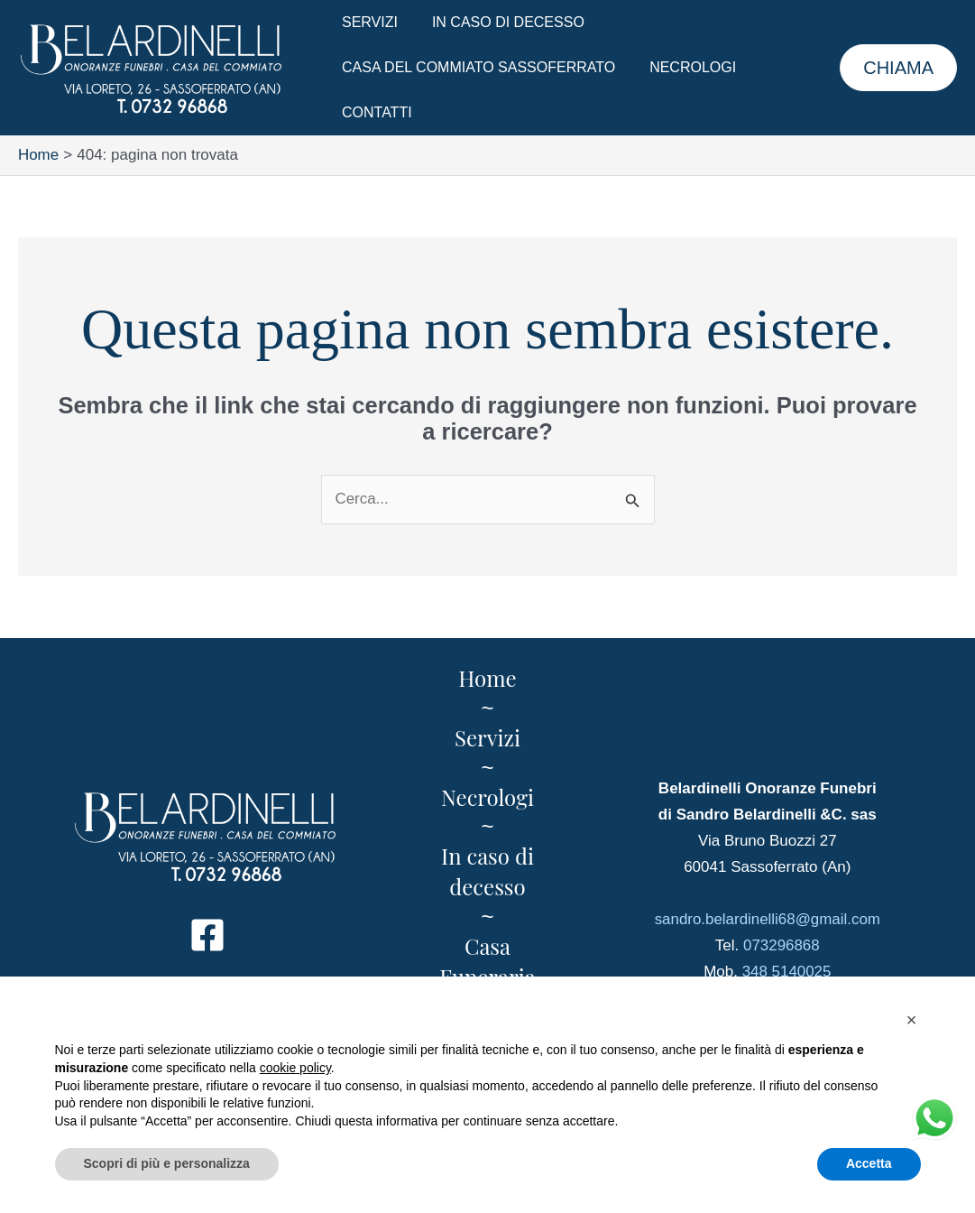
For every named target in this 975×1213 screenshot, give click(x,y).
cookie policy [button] (295, 1067)
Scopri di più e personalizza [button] (167, 1163)
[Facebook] (207, 935)
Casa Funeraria (487, 961)
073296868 (781, 945)
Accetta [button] (869, 1163)
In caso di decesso (500, 22)
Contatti (374, 112)
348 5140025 (786, 971)
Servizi (367, 22)
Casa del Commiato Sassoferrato (475, 67)
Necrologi (684, 67)
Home (487, 677)
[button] (898, 67)
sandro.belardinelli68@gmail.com (767, 919)
